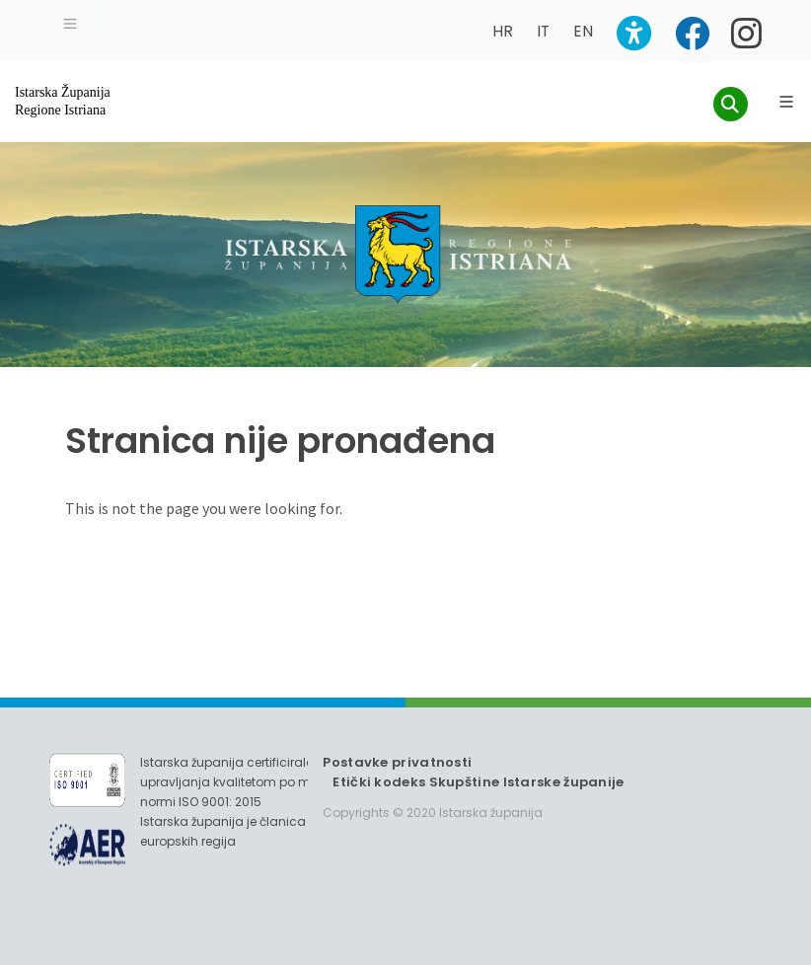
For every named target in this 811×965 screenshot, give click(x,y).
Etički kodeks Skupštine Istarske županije (478, 782)
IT (543, 31)
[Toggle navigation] (70, 22)
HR (502, 31)
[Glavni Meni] (786, 101)
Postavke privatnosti (397, 762)
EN (583, 31)
